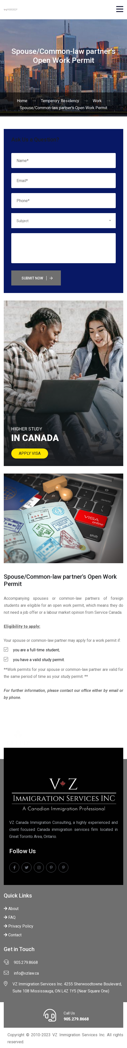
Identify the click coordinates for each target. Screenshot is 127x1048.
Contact (13, 935)
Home (22, 100)
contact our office (75, 690)
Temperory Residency (60, 100)
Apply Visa (30, 453)
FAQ (10, 917)
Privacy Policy (18, 926)
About (11, 908)
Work (97, 100)
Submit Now (32, 278)
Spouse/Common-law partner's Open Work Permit (63, 107)
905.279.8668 (76, 1019)
